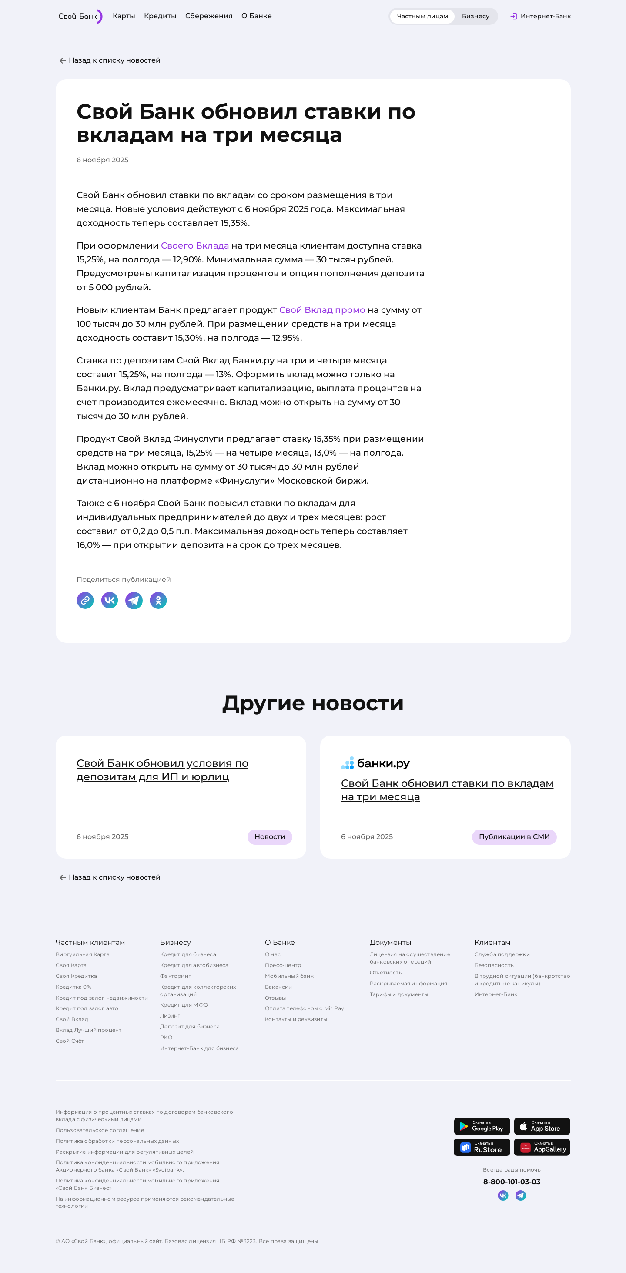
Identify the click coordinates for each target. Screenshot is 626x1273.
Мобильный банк (289, 976)
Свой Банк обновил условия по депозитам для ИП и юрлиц (162, 770)
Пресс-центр (283, 965)
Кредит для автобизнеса (194, 965)
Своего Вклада (195, 245)
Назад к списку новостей (115, 60)
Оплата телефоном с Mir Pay (304, 1008)
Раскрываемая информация (409, 983)
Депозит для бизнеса (190, 1026)
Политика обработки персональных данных (117, 1141)
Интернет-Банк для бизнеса (199, 1048)
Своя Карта (71, 965)
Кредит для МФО (184, 1004)
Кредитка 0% (73, 987)
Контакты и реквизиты (296, 1019)
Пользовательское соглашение (100, 1130)
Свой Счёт (70, 1041)
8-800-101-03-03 (511, 1182)
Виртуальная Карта (83, 954)
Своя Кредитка (76, 976)
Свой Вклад (72, 1019)
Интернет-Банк (496, 994)
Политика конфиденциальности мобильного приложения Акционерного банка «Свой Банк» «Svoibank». (138, 1166)
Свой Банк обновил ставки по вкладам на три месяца (447, 790)
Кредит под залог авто (87, 1008)
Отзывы (275, 997)
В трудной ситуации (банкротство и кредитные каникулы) (522, 980)
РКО (166, 1037)
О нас (273, 954)
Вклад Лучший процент (89, 1030)
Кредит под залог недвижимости (102, 997)
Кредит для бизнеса (188, 954)
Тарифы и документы (399, 994)
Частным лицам (422, 16)
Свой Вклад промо (322, 310)
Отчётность (386, 972)
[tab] (422, 17)
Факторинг (175, 976)
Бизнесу (475, 16)
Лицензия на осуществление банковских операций (410, 958)
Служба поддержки (502, 954)
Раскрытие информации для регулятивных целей (125, 1152)
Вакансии (278, 987)
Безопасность (494, 965)
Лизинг (170, 1015)
